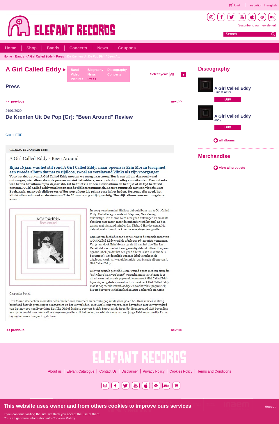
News (102, 48)
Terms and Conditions (214, 371)
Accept (270, 406)
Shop (31, 48)
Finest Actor (222, 92)
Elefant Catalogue (80, 371)
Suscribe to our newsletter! (257, 25)
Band (75, 69)
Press (60, 56)
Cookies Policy (181, 371)
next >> (176, 101)
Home (10, 48)
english (271, 5)
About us (55, 371)
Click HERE (14, 134)
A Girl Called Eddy (40, 56)
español (256, 5)
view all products (232, 167)
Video (75, 74)
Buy (227, 99)
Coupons (127, 48)
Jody (217, 120)
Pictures (77, 79)
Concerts (78, 48)
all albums (227, 140)
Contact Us (107, 371)
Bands (53, 48)
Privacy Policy (154, 371)
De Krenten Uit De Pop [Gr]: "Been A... (93, 56)
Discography (117, 69)
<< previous (15, 101)
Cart (237, 5)
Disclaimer (130, 371)
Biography (95, 69)
